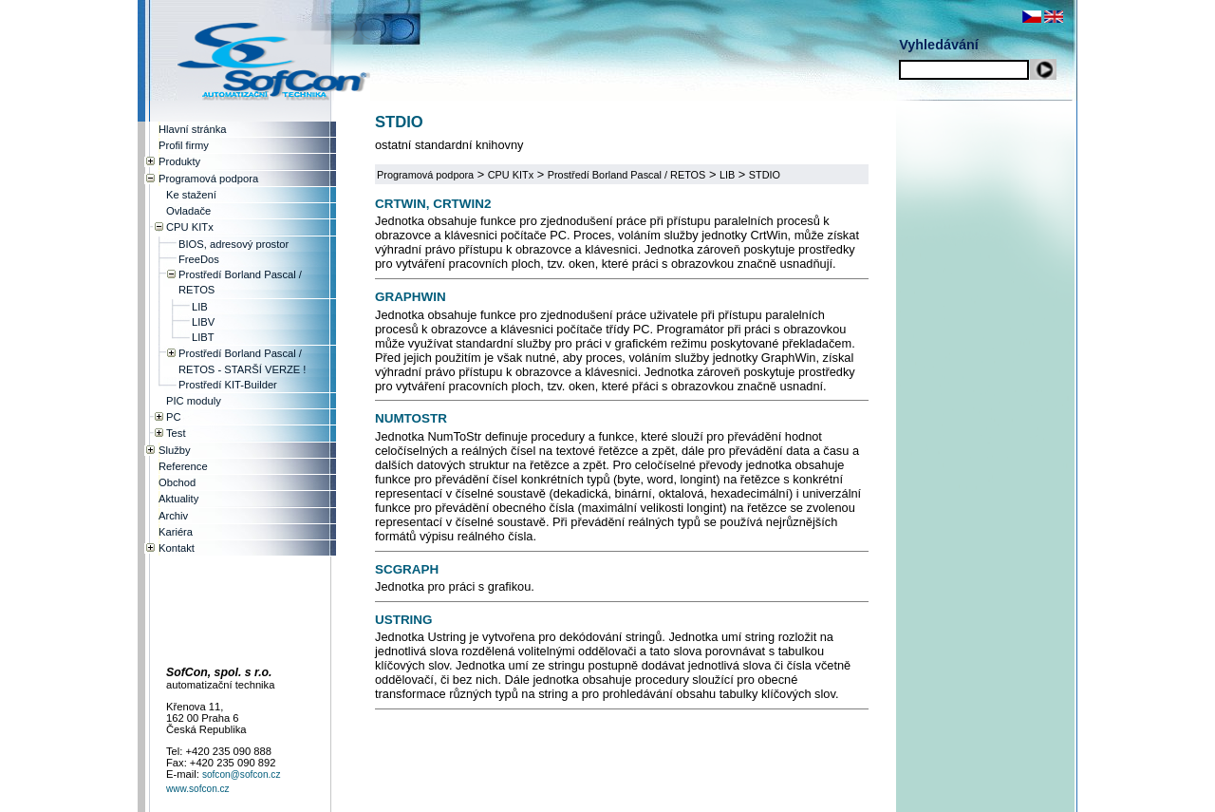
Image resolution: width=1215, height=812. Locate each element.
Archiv (173, 515)
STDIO (764, 174)
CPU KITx (510, 174)
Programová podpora (425, 174)
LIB (727, 174)
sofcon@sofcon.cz (241, 774)
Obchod (177, 482)
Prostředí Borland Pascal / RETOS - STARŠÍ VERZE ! (242, 361)
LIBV (203, 322)
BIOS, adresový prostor (233, 244)
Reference (183, 466)
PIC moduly (193, 400)
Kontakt (177, 548)
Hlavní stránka (193, 129)
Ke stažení (191, 194)
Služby (175, 450)
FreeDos (198, 259)
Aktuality (178, 498)
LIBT (203, 337)
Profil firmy (184, 145)
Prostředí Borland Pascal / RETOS (627, 174)
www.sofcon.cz (198, 789)
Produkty (179, 161)
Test (176, 433)
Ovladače (188, 211)
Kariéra (176, 532)
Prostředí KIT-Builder (227, 384)
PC (173, 417)
